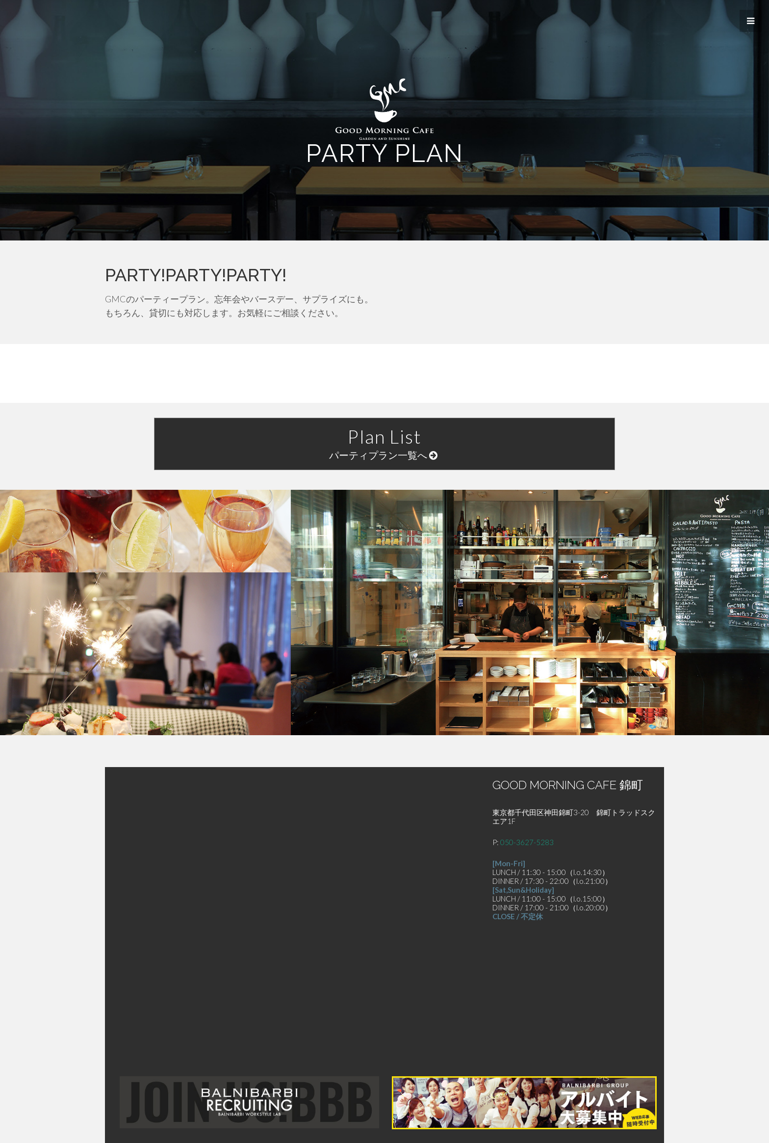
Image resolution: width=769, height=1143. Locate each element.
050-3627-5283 (527, 842)
